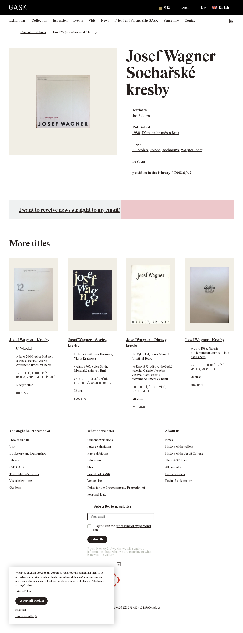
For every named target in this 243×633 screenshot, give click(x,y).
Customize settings (26, 616)
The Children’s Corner (24, 474)
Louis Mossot (159, 354)
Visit (92, 20)
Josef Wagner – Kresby (29, 340)
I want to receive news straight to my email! (69, 209)
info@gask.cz (151, 607)
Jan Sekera (141, 115)
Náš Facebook (208, 21)
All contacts (173, 467)
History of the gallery (179, 446)
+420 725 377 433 (127, 607)
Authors (139, 110)
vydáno (21, 356)
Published (141, 127)
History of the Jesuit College (184, 453)
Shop (90, 467)
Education (60, 20)
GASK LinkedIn (231, 21)
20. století (140, 150)
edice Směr (99, 366)
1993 (146, 366)
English (220, 7)
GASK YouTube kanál (224, 21)
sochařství (170, 150)
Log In (185, 7)
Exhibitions (17, 20)
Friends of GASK (98, 474)
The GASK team (176, 460)
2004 (29, 356)
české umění (40, 373)
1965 (87, 366)
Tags (136, 144)
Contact (190, 20)
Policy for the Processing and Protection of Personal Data (116, 491)
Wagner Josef (191, 150)
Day (203, 7)
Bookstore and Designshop (28, 453)
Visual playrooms (21, 481)
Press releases (175, 474)
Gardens (15, 487)
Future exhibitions (99, 446)
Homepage (11, 32)
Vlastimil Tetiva (142, 358)
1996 (204, 348)
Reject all (20, 609)
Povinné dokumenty (178, 481)
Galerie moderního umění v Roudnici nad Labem (210, 353)
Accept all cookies (32, 600)
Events (78, 20)
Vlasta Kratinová (85, 358)
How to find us (19, 440)
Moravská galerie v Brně (90, 370)
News (105, 20)
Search (149, 7)
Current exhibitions (33, 32)
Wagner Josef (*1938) (41, 377)
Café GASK (17, 467)
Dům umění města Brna (160, 133)
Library (14, 460)
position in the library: (151, 172)
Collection (39, 20)
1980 (136, 133)
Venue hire (171, 20)
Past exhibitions (97, 453)
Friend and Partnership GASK (136, 20)
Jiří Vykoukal (24, 348)
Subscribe (97, 539)
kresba (155, 150)
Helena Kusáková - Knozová (93, 354)
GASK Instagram (216, 21)
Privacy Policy (23, 591)
